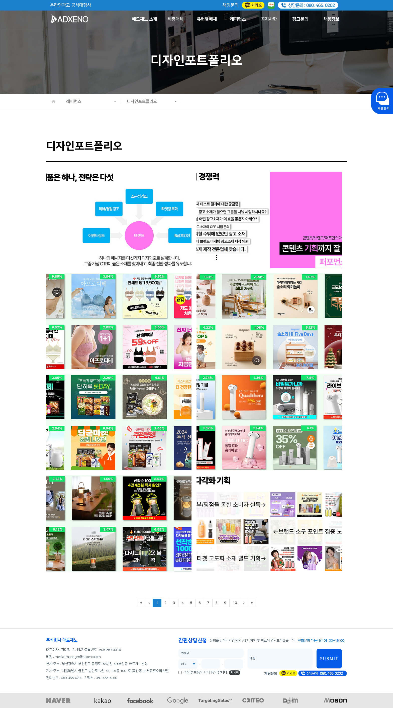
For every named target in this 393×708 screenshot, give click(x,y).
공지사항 (269, 19)
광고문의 (300, 19)
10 (235, 603)
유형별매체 (207, 19)
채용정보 (331, 19)
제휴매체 (175, 19)
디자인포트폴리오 (152, 101)
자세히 (235, 672)
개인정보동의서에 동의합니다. (206, 672)
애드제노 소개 (144, 19)
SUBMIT (329, 659)
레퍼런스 (238, 19)
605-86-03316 (110, 650)
